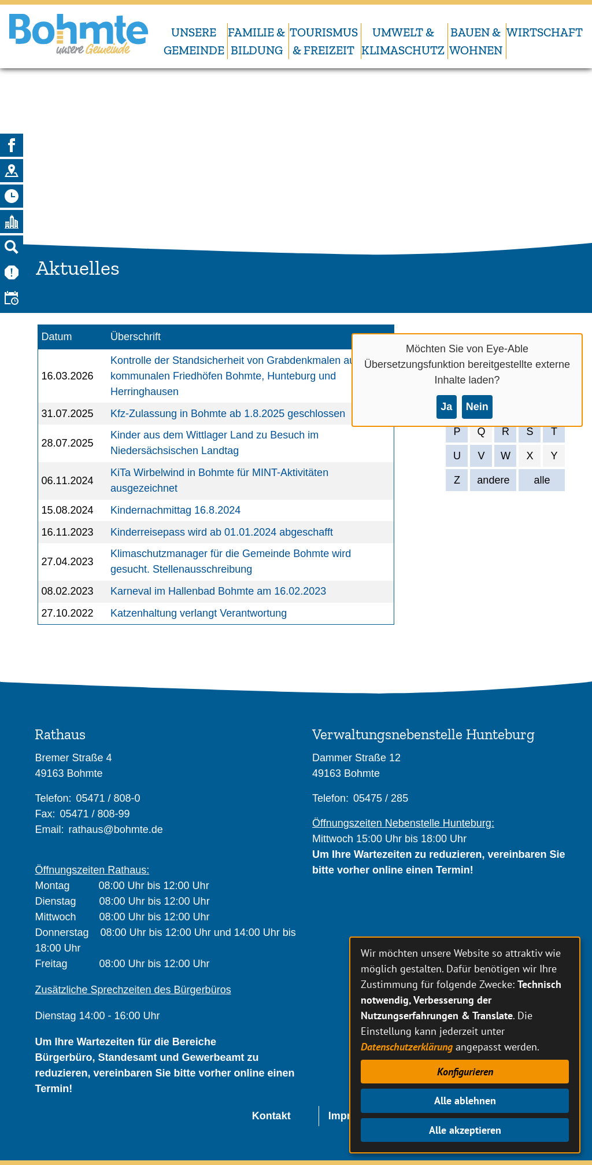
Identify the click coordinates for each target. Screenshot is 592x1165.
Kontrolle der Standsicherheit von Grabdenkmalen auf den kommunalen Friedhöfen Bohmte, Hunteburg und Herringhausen (244, 376)
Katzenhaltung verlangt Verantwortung (198, 613)
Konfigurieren (465, 1071)
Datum (57, 336)
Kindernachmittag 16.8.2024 (175, 510)
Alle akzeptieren (465, 1130)
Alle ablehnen (465, 1100)
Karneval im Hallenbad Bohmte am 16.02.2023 (218, 591)
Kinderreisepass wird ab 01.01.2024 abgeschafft (221, 532)
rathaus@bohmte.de (115, 829)
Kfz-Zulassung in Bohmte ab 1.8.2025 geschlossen (227, 413)
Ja (446, 406)
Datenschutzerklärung (407, 1046)
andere (493, 480)
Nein (477, 406)
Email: (49, 829)
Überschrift (135, 336)
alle (542, 480)
